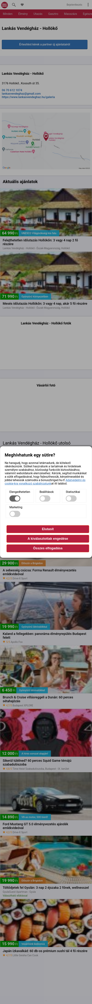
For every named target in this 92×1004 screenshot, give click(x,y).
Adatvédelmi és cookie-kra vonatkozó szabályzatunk (45, 481)
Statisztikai (73, 492)
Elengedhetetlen (19, 492)
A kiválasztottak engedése (48, 538)
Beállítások (46, 492)
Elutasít (48, 529)
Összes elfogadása (47, 548)
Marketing (15, 507)
